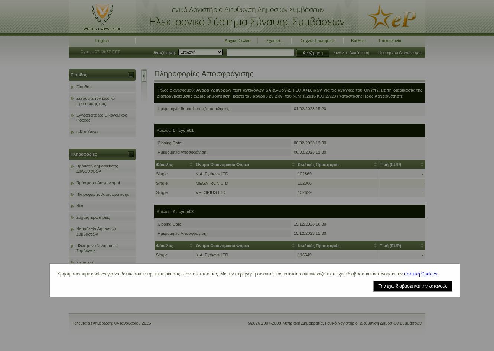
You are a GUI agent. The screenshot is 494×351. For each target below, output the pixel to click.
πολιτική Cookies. (421, 274)
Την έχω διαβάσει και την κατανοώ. (412, 286)
